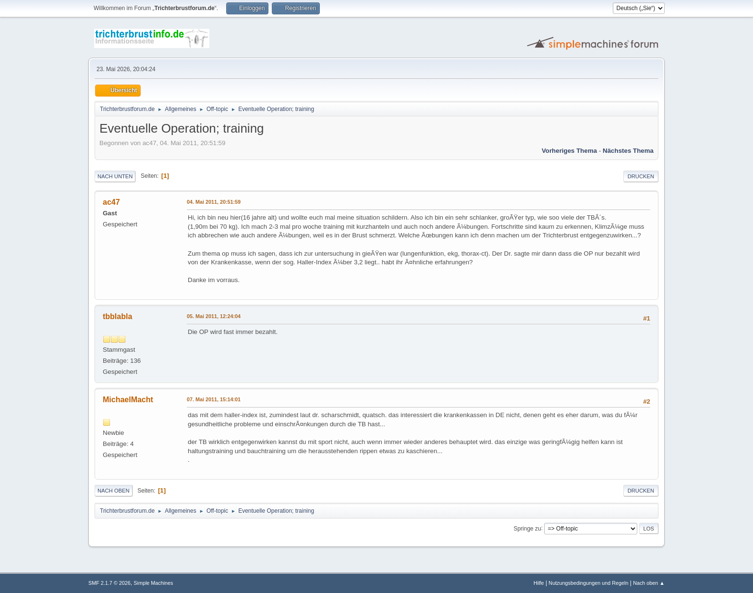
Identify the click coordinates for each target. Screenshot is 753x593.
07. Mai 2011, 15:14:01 (214, 399)
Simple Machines (153, 583)
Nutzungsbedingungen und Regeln (588, 583)
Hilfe (539, 583)
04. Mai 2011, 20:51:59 (214, 202)
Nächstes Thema (628, 150)
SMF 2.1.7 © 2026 (109, 583)
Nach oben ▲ (649, 583)
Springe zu (527, 528)
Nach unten (115, 176)
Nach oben (113, 491)
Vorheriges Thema (569, 150)
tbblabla (117, 316)
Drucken (641, 176)
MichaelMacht (128, 399)
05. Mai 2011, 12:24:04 (214, 316)
